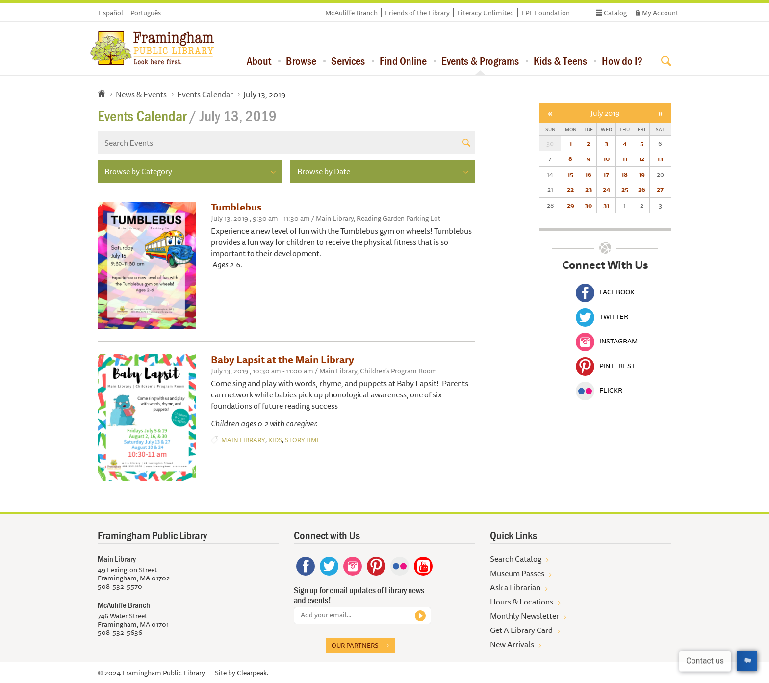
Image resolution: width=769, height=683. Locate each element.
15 (570, 174)
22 (570, 189)
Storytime (303, 440)
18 (624, 174)
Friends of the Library (417, 12)
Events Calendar (205, 94)
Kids (275, 440)
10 (606, 158)
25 (624, 189)
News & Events (141, 94)
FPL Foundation (545, 12)
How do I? (622, 61)
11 (624, 158)
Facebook (605, 292)
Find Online (403, 61)
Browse (301, 61)
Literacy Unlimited (485, 12)
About (259, 61)
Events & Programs (480, 61)
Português (145, 12)
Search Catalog (515, 558)
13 (660, 158)
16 (588, 174)
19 (642, 174)
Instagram (607, 341)
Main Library (243, 440)
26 (641, 189)
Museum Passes (517, 573)
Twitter (602, 316)
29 (570, 205)
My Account (660, 12)
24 (606, 189)
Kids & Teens (560, 61)
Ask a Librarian (515, 587)
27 (660, 189)
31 (606, 205)
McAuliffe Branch (351, 12)
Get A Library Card (521, 630)
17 (606, 174)
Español (111, 12)
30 (588, 205)
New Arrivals (512, 644)
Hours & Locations (521, 601)
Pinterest (605, 365)
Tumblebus (236, 206)
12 (641, 158)
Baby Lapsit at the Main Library (282, 359)
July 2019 (605, 113)
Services (348, 61)
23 (588, 189)
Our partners (355, 645)
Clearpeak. (252, 672)
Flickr (599, 390)
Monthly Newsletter (524, 615)
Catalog (615, 12)
